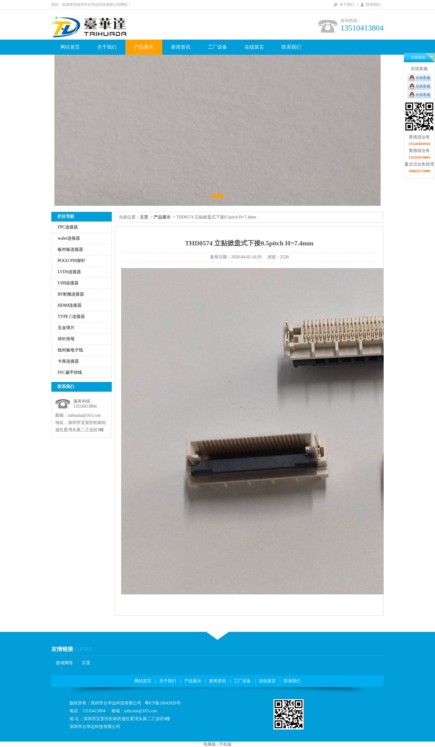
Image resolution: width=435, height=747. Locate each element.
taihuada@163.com (84, 415)
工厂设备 (217, 47)
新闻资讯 (180, 47)
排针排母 (66, 339)
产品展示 (143, 47)
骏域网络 (64, 663)
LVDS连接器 (69, 272)
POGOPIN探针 (71, 260)
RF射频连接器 (71, 294)
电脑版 (209, 744)
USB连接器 (68, 283)
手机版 (225, 744)
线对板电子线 (70, 350)
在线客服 (423, 78)
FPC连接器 (68, 227)
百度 (86, 663)
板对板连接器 (70, 249)
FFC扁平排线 (70, 372)
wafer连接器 (69, 238)
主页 (144, 217)
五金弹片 (66, 327)
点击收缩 (418, 57)
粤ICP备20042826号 (163, 703)
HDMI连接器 (70, 305)
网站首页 (70, 47)
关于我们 (347, 4)
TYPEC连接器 (71, 316)
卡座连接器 (68, 361)
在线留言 (254, 47)
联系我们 (373, 4)
